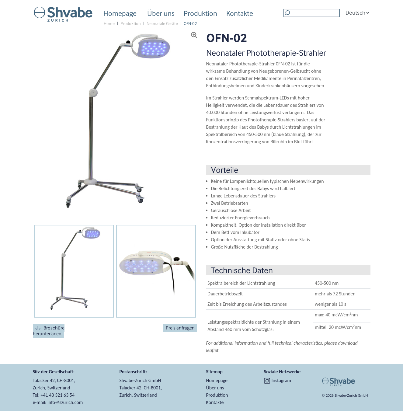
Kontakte (239, 13)
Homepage (120, 13)
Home (109, 23)
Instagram (277, 380)
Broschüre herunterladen (48, 330)
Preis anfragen (180, 328)
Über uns (161, 14)
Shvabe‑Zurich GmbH (351, 395)
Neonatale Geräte (162, 23)
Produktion (200, 14)
